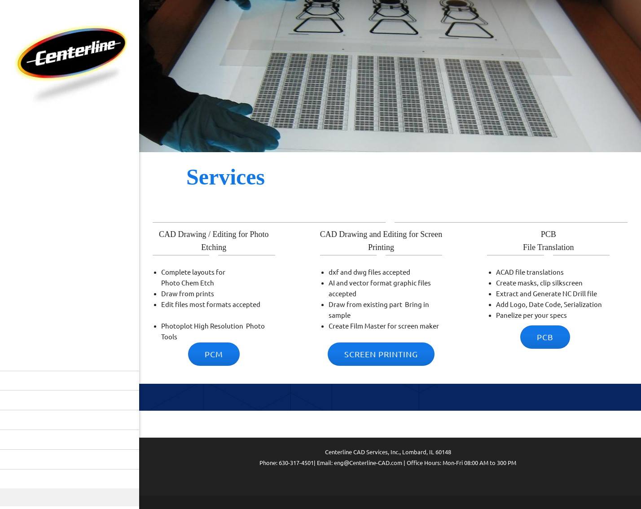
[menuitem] (69, 381)
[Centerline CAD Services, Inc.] (69, 64)
